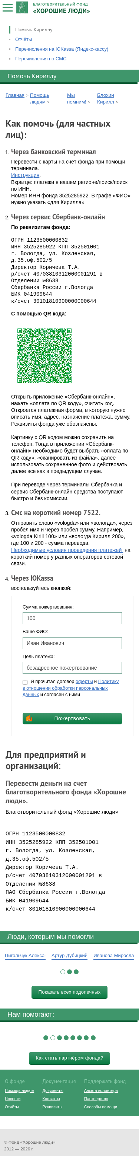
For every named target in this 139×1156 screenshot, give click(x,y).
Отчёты (23, 39)
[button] (62, 971)
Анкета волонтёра (101, 1090)
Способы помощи (100, 1107)
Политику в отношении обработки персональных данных (71, 688)
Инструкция (25, 175)
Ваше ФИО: (35, 631)
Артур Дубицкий (69, 955)
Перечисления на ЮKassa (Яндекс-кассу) (61, 49)
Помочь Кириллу (34, 29)
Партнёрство (96, 1098)
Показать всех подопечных (70, 992)
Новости (12, 1098)
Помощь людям (19, 1090)
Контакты (51, 1098)
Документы (53, 1090)
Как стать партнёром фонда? (69, 1058)
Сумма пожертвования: (48, 607)
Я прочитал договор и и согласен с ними (71, 688)
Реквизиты (52, 1107)
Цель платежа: (39, 656)
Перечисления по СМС (40, 58)
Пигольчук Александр (29, 955)
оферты (84, 681)
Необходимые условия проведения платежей (67, 550)
